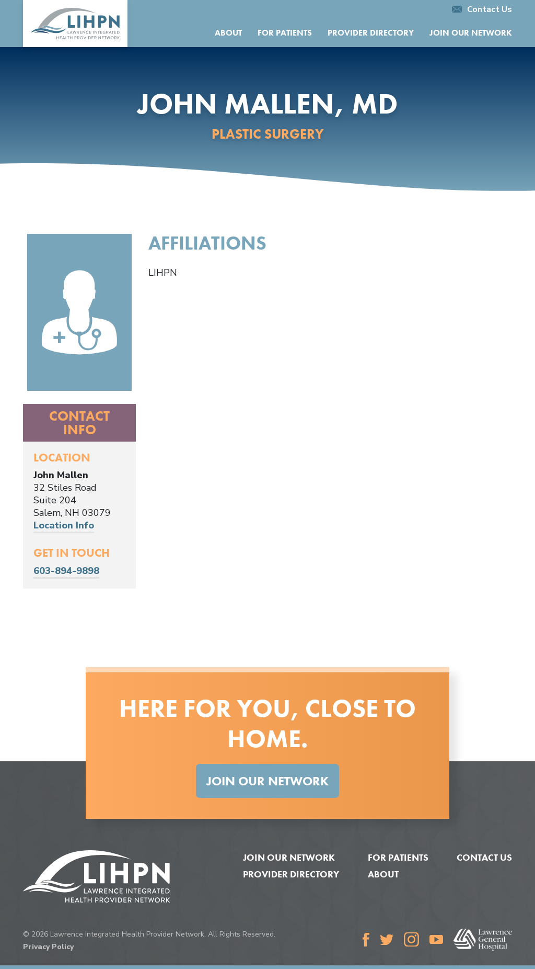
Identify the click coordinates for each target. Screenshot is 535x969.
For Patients (285, 32)
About (228, 32)
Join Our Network (470, 32)
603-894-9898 (66, 571)
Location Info (63, 525)
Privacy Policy (48, 947)
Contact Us (482, 9)
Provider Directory (371, 32)
